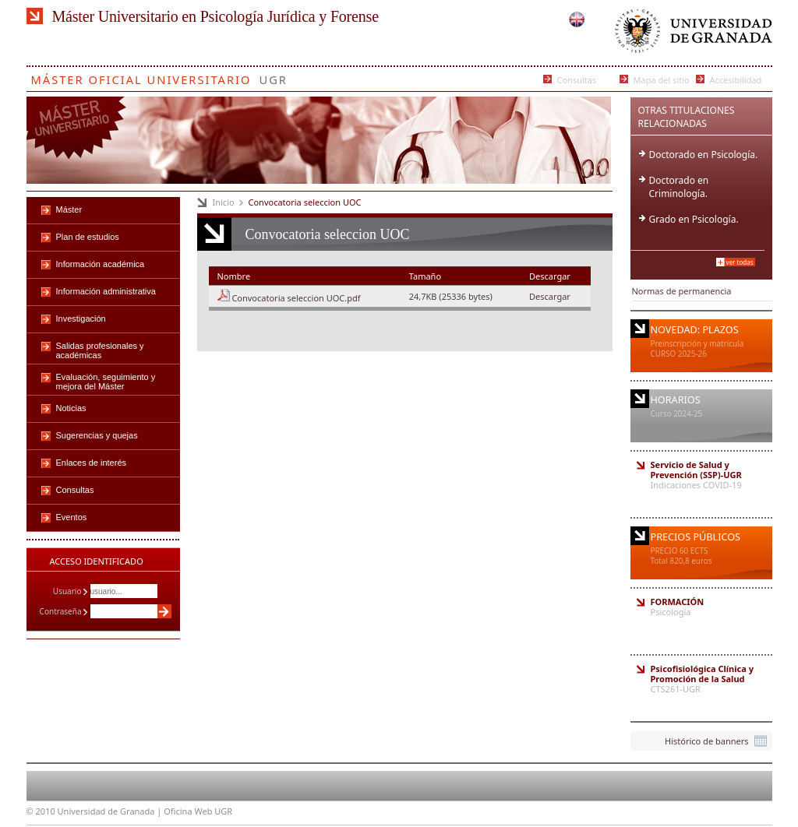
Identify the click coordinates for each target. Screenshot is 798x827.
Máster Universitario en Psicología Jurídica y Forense (215, 16)
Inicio (224, 202)
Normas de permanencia (682, 291)
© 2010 (40, 811)
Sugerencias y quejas (97, 435)
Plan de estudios (87, 236)
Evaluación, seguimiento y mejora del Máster (106, 381)
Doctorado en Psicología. (703, 154)
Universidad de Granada (690, 35)
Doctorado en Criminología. (679, 187)
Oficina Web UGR (198, 811)
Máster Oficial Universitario (141, 77)
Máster (69, 209)
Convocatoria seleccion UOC (305, 202)
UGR (273, 77)
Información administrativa (106, 291)
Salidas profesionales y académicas (100, 350)
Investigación (81, 318)
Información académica (100, 264)
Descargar (549, 296)
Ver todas (740, 262)
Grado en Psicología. (694, 219)
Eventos (71, 517)
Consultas (577, 79)
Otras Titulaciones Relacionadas (686, 117)
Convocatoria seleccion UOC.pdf (295, 298)
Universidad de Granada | (111, 811)
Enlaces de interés (91, 462)
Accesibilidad (736, 79)
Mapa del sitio (662, 79)
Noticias (71, 408)
